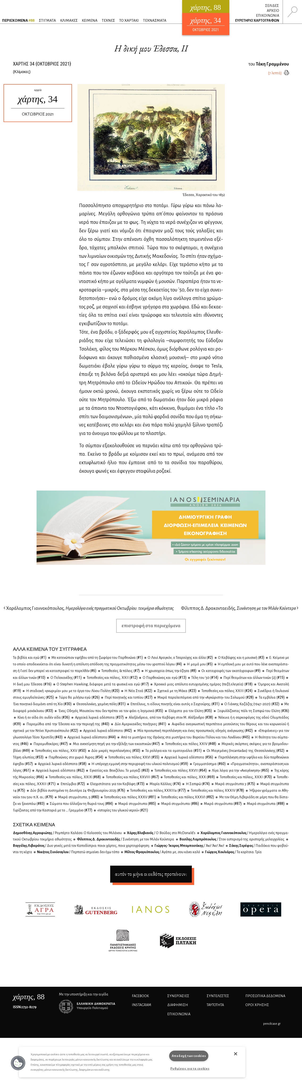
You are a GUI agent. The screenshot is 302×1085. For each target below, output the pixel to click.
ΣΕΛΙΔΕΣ (272, 6)
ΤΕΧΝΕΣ (108, 20)
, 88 (29, 996)
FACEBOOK (140, 996)
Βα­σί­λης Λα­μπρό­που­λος (232, 839)
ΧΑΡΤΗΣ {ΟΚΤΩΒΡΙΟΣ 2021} (42, 64)
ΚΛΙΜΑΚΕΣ (69, 20)
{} (21, 72)
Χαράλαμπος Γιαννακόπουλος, (89, 608)
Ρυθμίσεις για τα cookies (189, 1068)
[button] (18, 1063)
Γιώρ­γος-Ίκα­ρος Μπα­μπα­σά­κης (189, 846)
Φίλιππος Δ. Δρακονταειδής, (239, 608)
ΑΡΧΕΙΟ (273, 10)
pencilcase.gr (272, 1023)
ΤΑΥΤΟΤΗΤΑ (215, 1005)
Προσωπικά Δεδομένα (265, 996)
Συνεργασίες (178, 996)
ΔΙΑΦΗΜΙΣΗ (177, 1005)
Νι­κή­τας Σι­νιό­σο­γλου (78, 852)
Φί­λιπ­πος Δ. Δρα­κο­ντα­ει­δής (125, 839)
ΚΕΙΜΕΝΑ (89, 20)
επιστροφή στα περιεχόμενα (151, 625)
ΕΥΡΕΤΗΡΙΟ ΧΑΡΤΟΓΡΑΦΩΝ (257, 20)
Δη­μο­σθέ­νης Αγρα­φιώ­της (67, 833)
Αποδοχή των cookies (189, 1056)
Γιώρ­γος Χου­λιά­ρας (233, 852)
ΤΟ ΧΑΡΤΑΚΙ (129, 20)
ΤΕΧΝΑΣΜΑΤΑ (154, 20)
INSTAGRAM (141, 1005)
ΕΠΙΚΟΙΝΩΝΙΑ (267, 15)
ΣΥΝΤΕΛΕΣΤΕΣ (218, 996)
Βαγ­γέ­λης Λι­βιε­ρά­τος (81, 846)
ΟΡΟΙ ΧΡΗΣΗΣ (257, 1005)
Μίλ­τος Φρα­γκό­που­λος (162, 852)
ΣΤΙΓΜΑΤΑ (47, 20)
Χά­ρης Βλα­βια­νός (161, 833)
